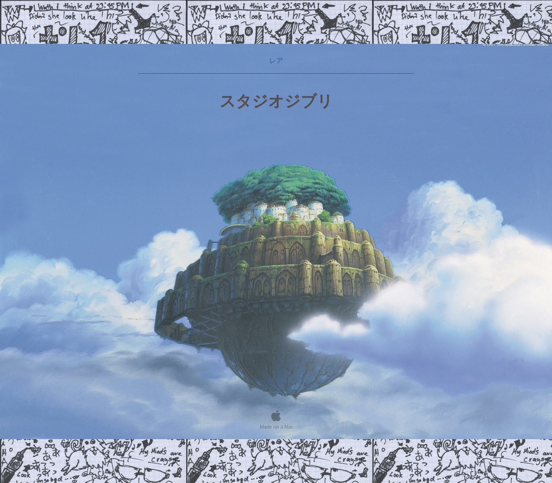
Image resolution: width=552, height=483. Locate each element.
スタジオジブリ (276, 101)
